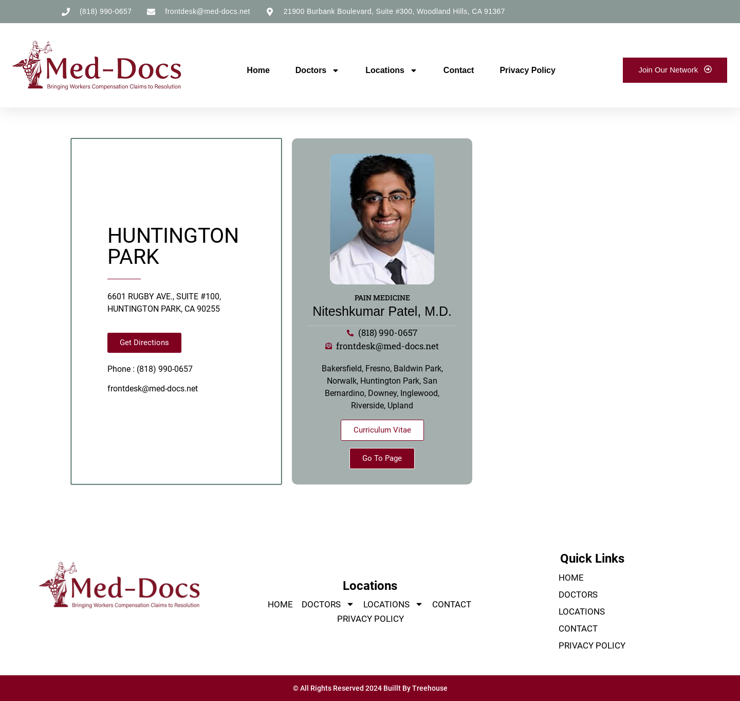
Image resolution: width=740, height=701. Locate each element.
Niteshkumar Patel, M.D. (382, 311)
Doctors (317, 70)
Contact (458, 70)
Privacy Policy (527, 70)
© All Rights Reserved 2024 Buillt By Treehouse (370, 688)
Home (258, 70)
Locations (391, 70)
